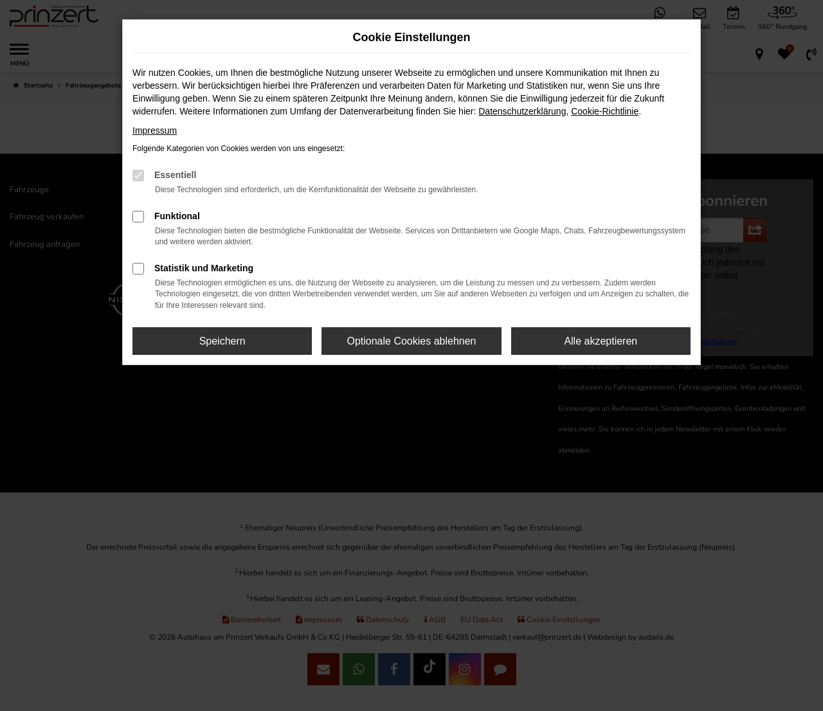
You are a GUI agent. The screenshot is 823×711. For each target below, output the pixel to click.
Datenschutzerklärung (522, 111)
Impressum (154, 130)
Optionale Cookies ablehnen (411, 341)
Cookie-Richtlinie (604, 111)
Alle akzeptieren (600, 341)
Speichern (222, 341)
